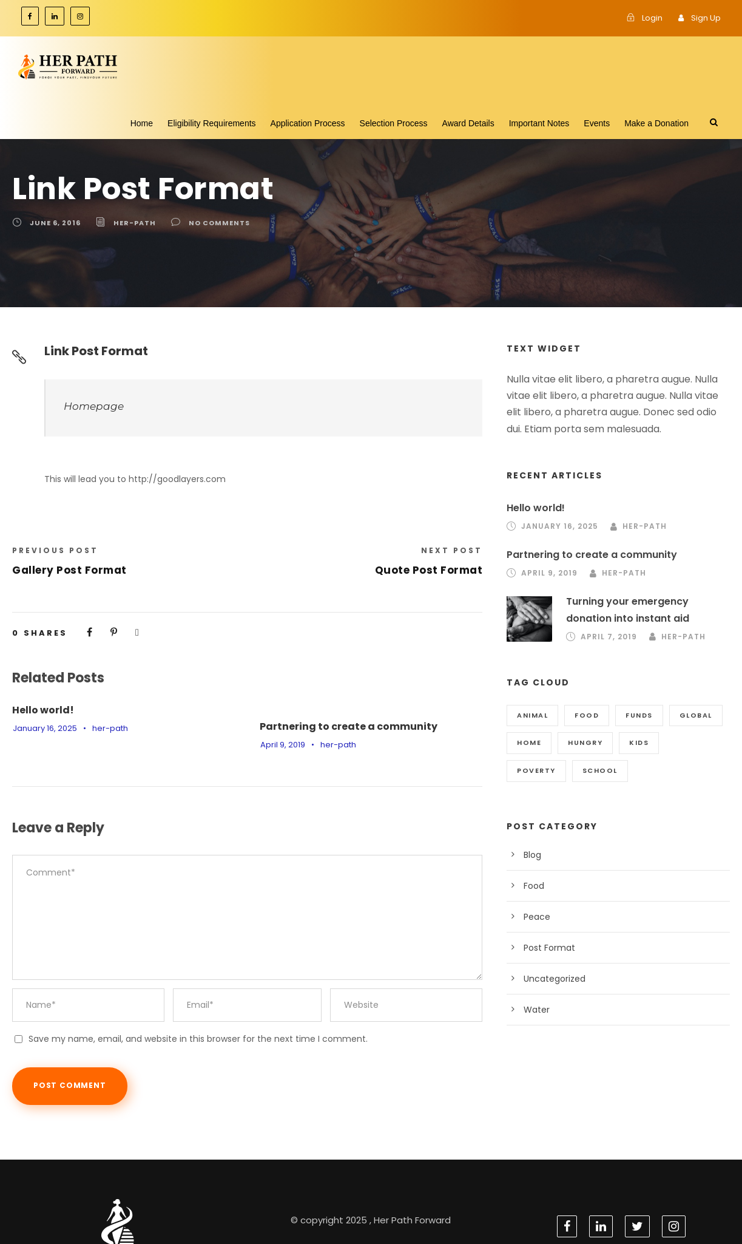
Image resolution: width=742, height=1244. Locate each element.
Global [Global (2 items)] (695, 715)
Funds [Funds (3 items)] (638, 715)
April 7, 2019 (608, 637)
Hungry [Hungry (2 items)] (584, 742)
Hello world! (40, 710)
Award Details (468, 123)
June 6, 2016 (54, 222)
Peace (536, 917)
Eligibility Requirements (211, 123)
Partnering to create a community (337, 726)
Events (597, 123)
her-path (131, 222)
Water (535, 1010)
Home (141, 123)
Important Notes (539, 123)
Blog (532, 855)
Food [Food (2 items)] (586, 715)
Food (533, 886)
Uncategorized (551, 979)
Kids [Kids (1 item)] (638, 742)
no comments (211, 222)
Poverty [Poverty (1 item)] (694, 742)
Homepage (89, 406)
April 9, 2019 (282, 744)
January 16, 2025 (43, 728)
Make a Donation (656, 123)
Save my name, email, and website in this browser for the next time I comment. (177, 1011)
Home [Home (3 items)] (529, 742)
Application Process (308, 123)
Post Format (547, 948)
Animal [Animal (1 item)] (532, 715)
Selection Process (394, 123)
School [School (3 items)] (534, 770)
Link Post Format (93, 351)
